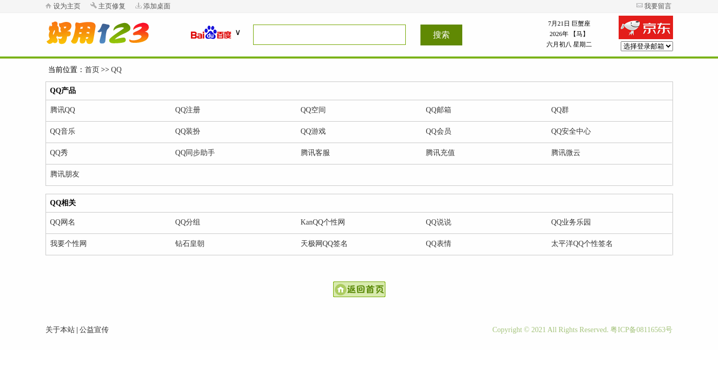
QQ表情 (438, 244)
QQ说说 (438, 222)
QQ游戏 (313, 131)
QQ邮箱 (438, 110)
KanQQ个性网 (323, 222)
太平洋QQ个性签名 (582, 244)
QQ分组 (187, 222)
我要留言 (657, 6)
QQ (116, 70)
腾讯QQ (62, 110)
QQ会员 (438, 131)
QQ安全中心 (571, 131)
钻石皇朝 (189, 244)
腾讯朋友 (64, 174)
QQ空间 (313, 110)
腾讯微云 (565, 153)
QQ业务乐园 (571, 222)
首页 (92, 70)
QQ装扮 (187, 131)
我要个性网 (68, 244)
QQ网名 (62, 222)
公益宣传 (94, 330)
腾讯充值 (440, 153)
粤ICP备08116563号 (641, 330)
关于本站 (60, 330)
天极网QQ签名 (324, 244)
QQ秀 (59, 153)
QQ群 (560, 110)
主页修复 (112, 6)
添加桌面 (156, 6)
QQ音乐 (62, 131)
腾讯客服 (315, 153)
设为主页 (67, 6)
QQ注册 (187, 110)
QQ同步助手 (195, 153)
